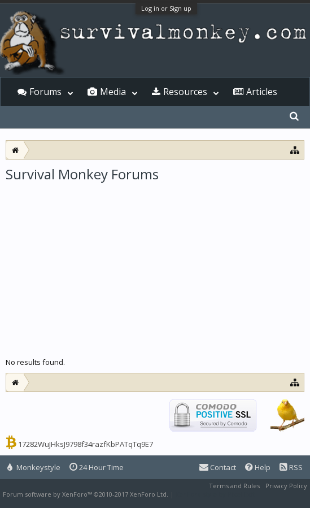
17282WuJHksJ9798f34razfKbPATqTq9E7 (85, 444)
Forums (45, 91)
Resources (185, 91)
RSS (291, 467)
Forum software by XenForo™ (85, 494)
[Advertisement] (155, 268)
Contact (217, 467)
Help (257, 467)
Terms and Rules (234, 485)
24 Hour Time (96, 467)
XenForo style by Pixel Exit (215, 494)
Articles (261, 91)
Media (113, 91)
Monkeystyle (33, 467)
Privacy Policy (286, 485)
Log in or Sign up (166, 8)
